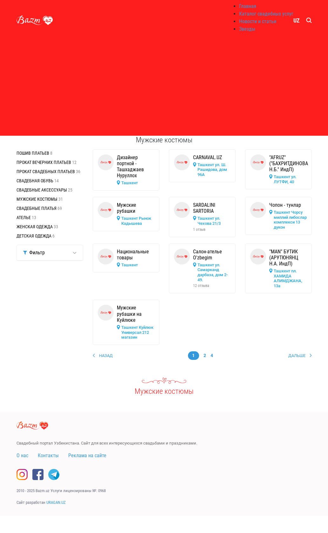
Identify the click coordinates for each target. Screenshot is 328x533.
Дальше (296, 355)
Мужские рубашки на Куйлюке (129, 314)
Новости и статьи (257, 21)
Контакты (48, 455)
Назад (106, 355)
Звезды (247, 29)
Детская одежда (34, 235)
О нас (22, 455)
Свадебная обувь (35, 180)
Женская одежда (35, 226)
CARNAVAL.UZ (207, 157)
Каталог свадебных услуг (266, 14)
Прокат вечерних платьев (44, 162)
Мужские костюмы (37, 199)
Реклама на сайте (87, 455)
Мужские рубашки (126, 208)
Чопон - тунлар (285, 205)
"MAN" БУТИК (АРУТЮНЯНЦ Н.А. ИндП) (283, 258)
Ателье (24, 217)
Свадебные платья (37, 208)
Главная (247, 6)
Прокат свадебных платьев (46, 171)
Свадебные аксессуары (42, 189)
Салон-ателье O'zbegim (207, 255)
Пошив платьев (33, 153)
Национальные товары (133, 255)
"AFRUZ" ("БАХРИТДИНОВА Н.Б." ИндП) (288, 163)
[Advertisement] (164, 85)
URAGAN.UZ (56, 502)
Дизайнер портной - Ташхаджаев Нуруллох (130, 166)
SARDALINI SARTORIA (204, 208)
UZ (296, 20)
